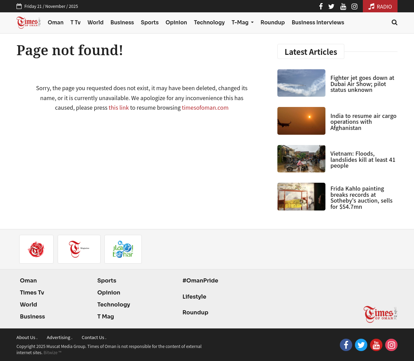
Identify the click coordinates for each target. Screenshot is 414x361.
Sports (150, 22)
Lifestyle (194, 296)
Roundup (273, 22)
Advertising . (59, 337)
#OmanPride (200, 280)
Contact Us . (94, 337)
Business (122, 22)
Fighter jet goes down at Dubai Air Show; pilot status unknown (362, 83)
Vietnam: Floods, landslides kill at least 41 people (362, 159)
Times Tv (32, 292)
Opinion (176, 22)
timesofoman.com (205, 107)
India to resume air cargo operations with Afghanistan (363, 121)
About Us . (26, 337)
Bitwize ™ (52, 352)
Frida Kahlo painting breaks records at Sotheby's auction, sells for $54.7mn (361, 197)
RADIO (380, 6)
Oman (56, 22)
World (96, 22)
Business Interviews (318, 22)
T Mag (105, 316)
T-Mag (241, 22)
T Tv (75, 22)
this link (119, 107)
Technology (209, 22)
